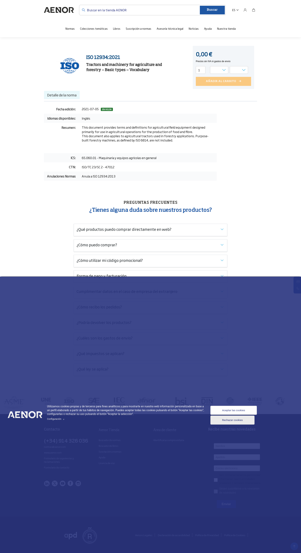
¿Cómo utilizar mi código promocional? (110, 260)
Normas (70, 28)
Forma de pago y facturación (102, 275)
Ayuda (208, 28)
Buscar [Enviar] (212, 10)
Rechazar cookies (230, 421)
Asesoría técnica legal (170, 28)
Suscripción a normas (138, 28)
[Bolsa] (253, 10)
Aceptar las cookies (231, 410)
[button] (235, 10)
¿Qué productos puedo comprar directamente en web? (124, 229)
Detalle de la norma (62, 94)
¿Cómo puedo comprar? (97, 244)
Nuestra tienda (226, 28)
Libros (116, 28)
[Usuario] (245, 10)
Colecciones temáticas (94, 28)
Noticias (194, 28)
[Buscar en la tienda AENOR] (152, 10)
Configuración (56, 419)
